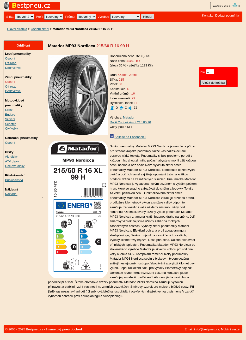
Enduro (10, 114)
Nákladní (11, 194)
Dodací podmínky (227, 15)
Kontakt (207, 15)
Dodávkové (13, 68)
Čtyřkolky (11, 128)
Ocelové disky (15, 166)
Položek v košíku (224, 6)
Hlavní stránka (17, 29)
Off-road (10, 63)
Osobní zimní (40, 29)
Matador (129, 117)
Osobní (10, 58)
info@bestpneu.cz (206, 329)
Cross (9, 110)
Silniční (10, 119)
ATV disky (12, 161)
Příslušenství (14, 180)
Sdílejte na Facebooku (130, 137)
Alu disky (11, 156)
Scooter (10, 124)
